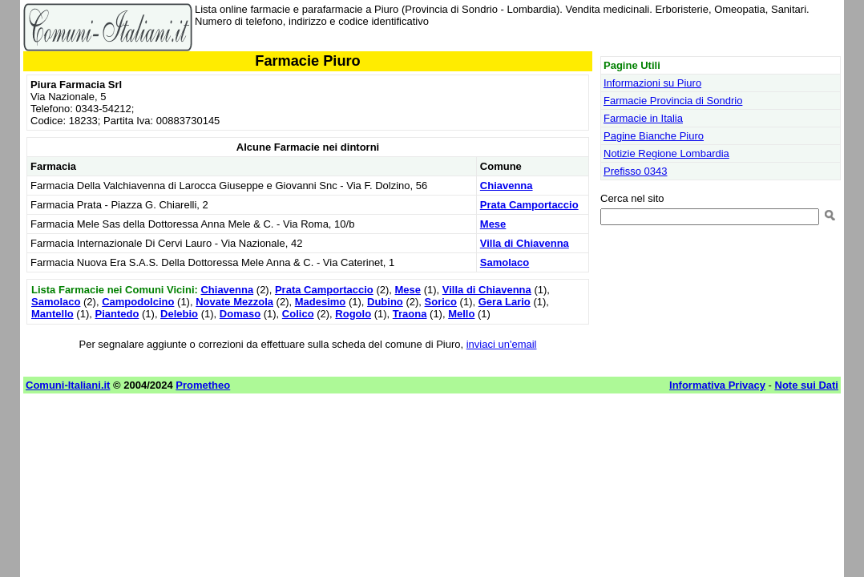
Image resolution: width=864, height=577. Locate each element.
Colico (298, 314)
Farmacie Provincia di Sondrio (673, 101)
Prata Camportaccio (529, 205)
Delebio (179, 314)
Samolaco (504, 262)
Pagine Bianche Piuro (654, 136)
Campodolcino (138, 302)
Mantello (52, 314)
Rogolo (353, 314)
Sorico (441, 302)
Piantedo (117, 314)
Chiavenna (506, 186)
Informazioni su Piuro (652, 83)
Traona (410, 314)
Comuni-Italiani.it (68, 385)
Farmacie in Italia (643, 118)
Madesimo (320, 302)
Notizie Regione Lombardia (666, 153)
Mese (493, 224)
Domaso (240, 314)
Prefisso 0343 (636, 171)
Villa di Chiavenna (524, 243)
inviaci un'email (501, 344)
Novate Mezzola (234, 302)
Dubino (385, 302)
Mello (461, 314)
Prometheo (203, 385)
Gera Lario (504, 302)
